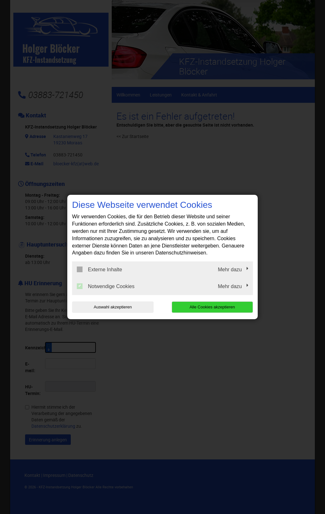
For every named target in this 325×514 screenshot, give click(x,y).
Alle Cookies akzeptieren (212, 307)
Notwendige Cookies (106, 286)
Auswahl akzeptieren (113, 307)
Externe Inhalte (99, 269)
